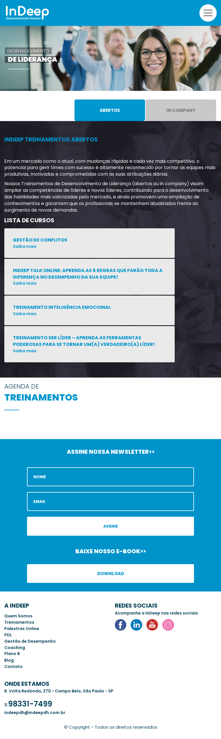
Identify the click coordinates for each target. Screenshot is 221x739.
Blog (9, 660)
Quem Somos (18, 616)
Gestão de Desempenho (30, 641)
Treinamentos (19, 622)
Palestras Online (21, 628)
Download (110, 573)
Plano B (12, 653)
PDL (8, 635)
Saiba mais (25, 246)
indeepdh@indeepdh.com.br (34, 712)
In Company (180, 110)
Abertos (110, 110)
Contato (13, 666)
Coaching (14, 647)
